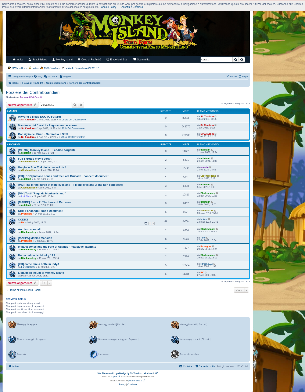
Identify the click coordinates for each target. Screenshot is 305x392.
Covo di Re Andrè (89, 59)
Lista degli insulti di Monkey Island (41, 272)
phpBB (114, 376)
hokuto (203, 219)
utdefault (26, 153)
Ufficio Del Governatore (74, 119)
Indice (18, 59)
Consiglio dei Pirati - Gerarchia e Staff (43, 134)
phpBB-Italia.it (135, 380)
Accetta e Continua (132, 7)
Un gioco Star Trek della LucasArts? (42, 167)
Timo (202, 237)
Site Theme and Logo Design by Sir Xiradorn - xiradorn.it (125, 373)
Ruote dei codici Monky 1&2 (36, 255)
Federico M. (206, 210)
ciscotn (204, 167)
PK (22, 222)
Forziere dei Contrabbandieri (33, 92)
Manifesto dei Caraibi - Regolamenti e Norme (47, 125)
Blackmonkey (207, 193)
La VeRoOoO (28, 267)
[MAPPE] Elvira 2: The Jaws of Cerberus (44, 202)
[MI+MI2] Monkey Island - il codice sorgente (47, 150)
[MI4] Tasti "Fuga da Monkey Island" (42, 193)
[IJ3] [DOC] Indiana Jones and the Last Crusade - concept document (63, 176)
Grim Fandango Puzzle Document (40, 210)
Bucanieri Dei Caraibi (31, 97)
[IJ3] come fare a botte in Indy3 (38, 264)
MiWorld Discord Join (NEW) (80, 68)
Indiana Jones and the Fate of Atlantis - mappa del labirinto (57, 246)
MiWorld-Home (19, 68)
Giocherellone (29, 161)
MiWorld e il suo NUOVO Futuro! (39, 116)
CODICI (23, 219)
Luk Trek (26, 196)
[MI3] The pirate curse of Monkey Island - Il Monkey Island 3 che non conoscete (70, 184)
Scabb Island (37, 59)
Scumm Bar (141, 59)
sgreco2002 (206, 263)
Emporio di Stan (117, 59)
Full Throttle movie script (34, 158)
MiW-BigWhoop (52, 68)
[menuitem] (38, 76)
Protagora (26, 213)
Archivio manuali (29, 229)
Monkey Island (62, 59)
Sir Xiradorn (28, 119)
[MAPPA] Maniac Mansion (35, 238)
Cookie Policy (108, 7)
